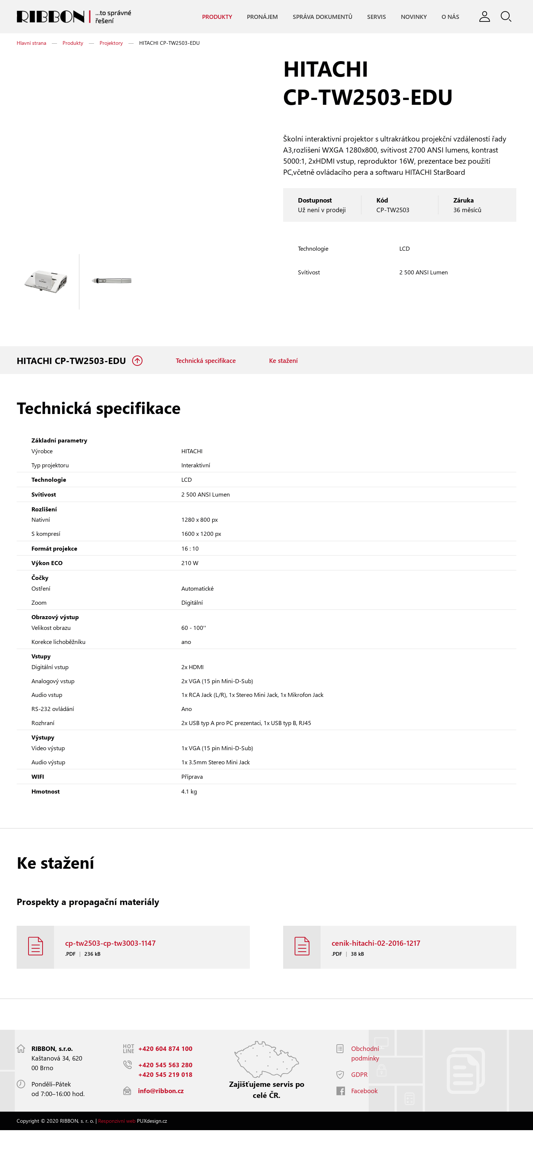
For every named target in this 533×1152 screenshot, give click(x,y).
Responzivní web (116, 1142)
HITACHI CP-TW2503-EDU (72, 363)
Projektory (111, 44)
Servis (374, 17)
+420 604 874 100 (165, 1070)
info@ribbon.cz (161, 1112)
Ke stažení (283, 362)
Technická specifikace (206, 362)
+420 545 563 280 (165, 1086)
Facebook (364, 1112)
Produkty (215, 17)
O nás (448, 17)
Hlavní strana (31, 44)
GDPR (359, 1096)
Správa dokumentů (320, 17)
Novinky (412, 17)
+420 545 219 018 (165, 1096)
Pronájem (260, 17)
